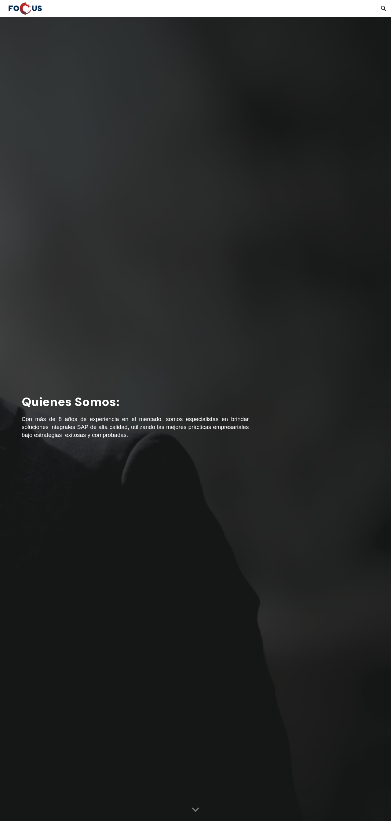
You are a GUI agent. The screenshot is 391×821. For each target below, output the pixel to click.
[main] (135, 419)
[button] (383, 8)
